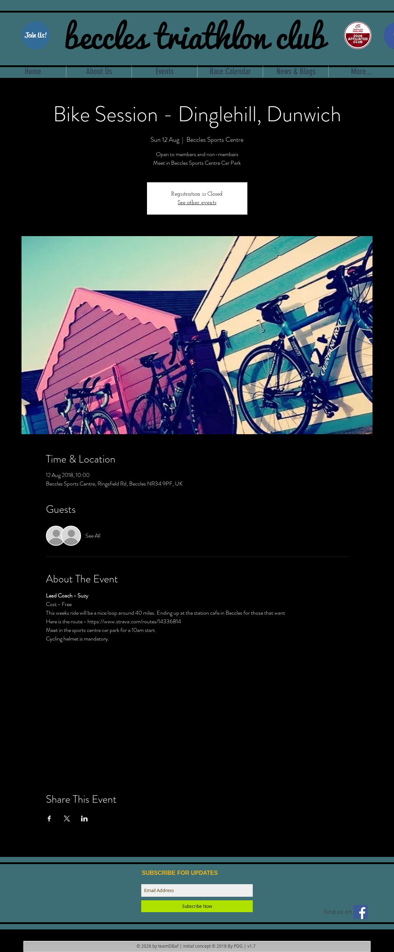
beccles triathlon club (195, 34)
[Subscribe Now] (197, 906)
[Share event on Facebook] (49, 818)
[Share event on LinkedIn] (84, 818)
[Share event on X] (66, 818)
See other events (197, 203)
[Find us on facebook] (360, 912)
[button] (36, 35)
